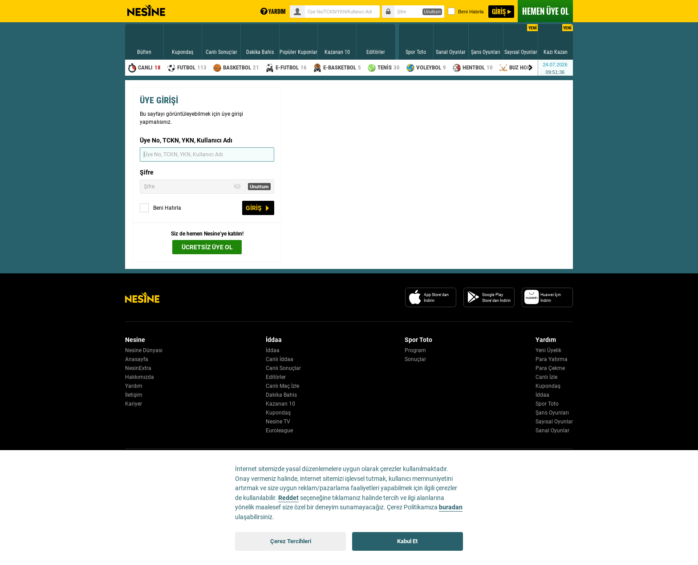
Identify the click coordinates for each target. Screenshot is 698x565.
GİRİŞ (499, 11)
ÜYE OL (545, 11)
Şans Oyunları (552, 413)
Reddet (288, 498)
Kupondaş (278, 413)
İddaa (273, 350)
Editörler (276, 377)
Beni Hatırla (465, 11)
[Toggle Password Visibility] (237, 186)
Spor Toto (547, 404)
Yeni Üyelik (548, 350)
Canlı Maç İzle (282, 386)
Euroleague (279, 430)
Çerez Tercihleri (290, 541)
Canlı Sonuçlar (283, 368)
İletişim (133, 395)
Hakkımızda (139, 377)
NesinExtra (138, 368)
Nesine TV (278, 422)
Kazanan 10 (280, 404)
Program (415, 350)
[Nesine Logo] (142, 297)
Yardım (133, 386)
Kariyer (133, 404)
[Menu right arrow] (530, 68)
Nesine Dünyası (143, 350)
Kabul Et (407, 541)
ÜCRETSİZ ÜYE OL (207, 247)
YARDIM (273, 11)
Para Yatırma (552, 359)
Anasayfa (136, 359)
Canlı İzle (546, 377)
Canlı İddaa (279, 359)
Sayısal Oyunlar (554, 422)
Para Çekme (550, 368)
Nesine (146, 10)
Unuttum (432, 11)
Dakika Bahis (281, 395)
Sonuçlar (415, 359)
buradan (451, 507)
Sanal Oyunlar (552, 430)
